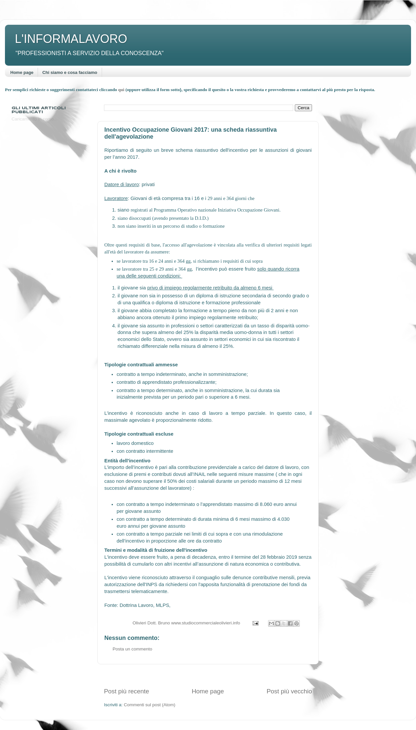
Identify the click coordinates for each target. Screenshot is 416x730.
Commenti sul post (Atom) (149, 704)
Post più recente (126, 691)
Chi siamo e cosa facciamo (69, 72)
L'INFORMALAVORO (71, 39)
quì (121, 89)
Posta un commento (132, 649)
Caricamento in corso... (34, 118)
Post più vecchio (289, 691)
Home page (21, 72)
